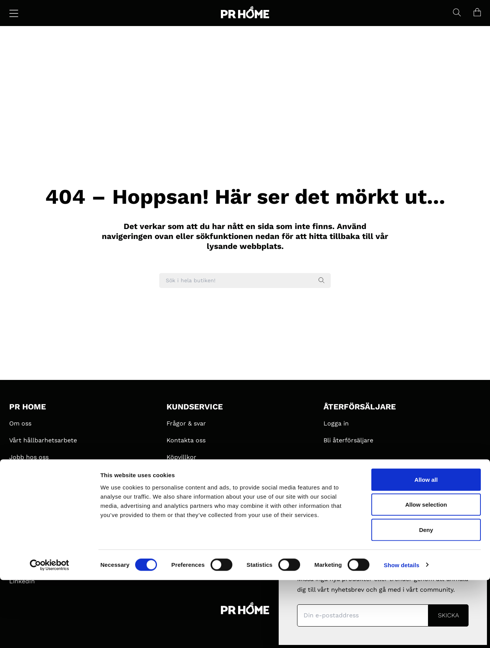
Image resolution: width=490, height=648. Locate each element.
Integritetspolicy (191, 474)
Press (175, 490)
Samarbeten (27, 474)
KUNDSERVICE (195, 406)
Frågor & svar (186, 423)
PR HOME (27, 406)
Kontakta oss (186, 440)
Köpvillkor (181, 457)
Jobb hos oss (29, 457)
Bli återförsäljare (348, 440)
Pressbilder (183, 507)
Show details (402, 633)
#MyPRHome (28, 490)
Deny (426, 597)
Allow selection (426, 572)
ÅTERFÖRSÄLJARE (359, 406)
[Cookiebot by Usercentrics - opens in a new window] (49, 633)
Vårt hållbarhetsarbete (43, 440)
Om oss (20, 423)
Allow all (426, 547)
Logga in (336, 423)
